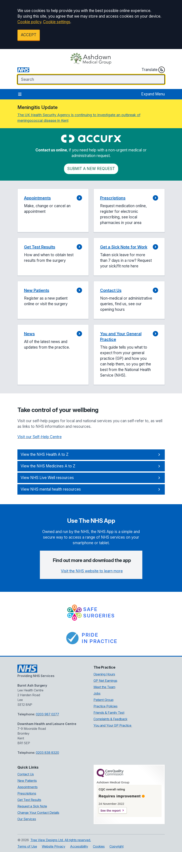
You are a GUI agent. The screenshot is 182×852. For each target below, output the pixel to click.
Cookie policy (29, 22)
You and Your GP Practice (113, 725)
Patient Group (104, 700)
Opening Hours (104, 674)
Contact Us (25, 774)
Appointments (27, 787)
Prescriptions (26, 793)
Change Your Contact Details (38, 813)
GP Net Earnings (105, 681)
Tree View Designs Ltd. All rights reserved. (60, 840)
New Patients (27, 781)
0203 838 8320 (47, 753)
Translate (153, 70)
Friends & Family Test (109, 713)
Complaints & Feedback (110, 719)
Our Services (26, 819)
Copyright (117, 846)
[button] (53, 211)
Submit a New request (91, 168)
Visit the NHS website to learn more (92, 571)
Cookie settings (56, 22)
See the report (111, 810)
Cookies (99, 846)
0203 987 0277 (47, 714)
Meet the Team (104, 687)
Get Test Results (29, 800)
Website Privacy (53, 846)
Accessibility (79, 846)
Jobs (97, 693)
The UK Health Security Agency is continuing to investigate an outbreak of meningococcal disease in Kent (78, 118)
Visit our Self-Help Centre (39, 437)
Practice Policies (106, 706)
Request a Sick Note (32, 806)
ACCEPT (28, 35)
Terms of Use (27, 846)
